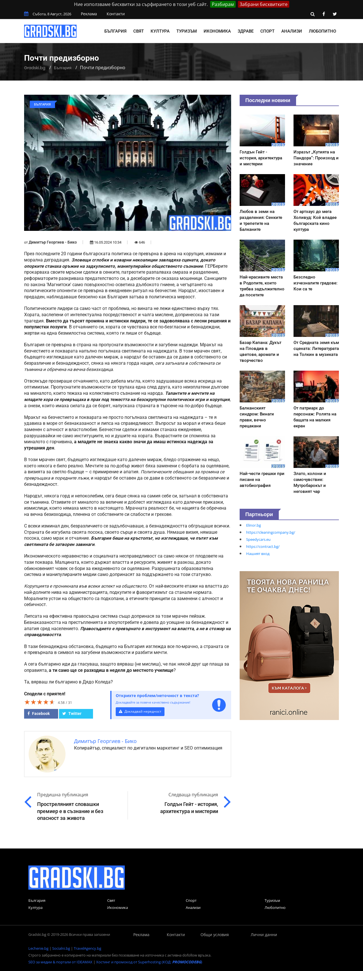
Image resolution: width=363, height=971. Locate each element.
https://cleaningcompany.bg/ (270, 532)
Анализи (291, 31)
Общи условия (215, 934)
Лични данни (264, 934)
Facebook (39, 713)
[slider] (39, 701)
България (115, 31)
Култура (160, 31)
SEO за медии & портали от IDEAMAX (60, 961)
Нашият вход (257, 553)
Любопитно (322, 31)
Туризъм (186, 31)
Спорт (267, 31)
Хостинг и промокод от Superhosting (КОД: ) (149, 961)
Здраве (246, 31)
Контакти (116, 13)
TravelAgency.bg (87, 948)
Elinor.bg (253, 525)
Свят (138, 31)
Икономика (217, 31)
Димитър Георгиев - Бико (53, 242)
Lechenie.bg (38, 948)
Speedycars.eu (258, 539)
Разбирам (223, 4)
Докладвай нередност (141, 711)
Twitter (71, 713)
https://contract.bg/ (263, 546)
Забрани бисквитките (264, 4)
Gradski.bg (34, 68)
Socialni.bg (61, 948)
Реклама (89, 13)
